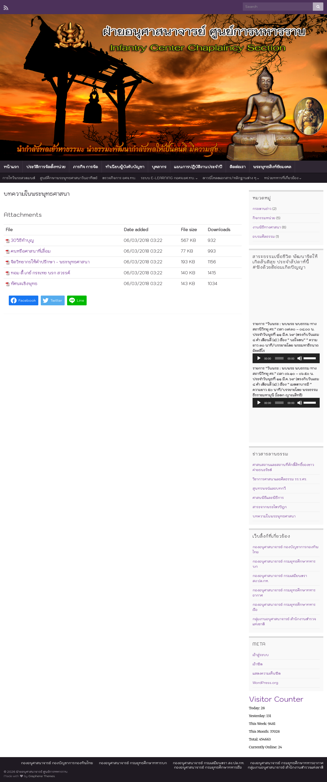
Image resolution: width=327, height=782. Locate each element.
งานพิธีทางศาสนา (267, 227)
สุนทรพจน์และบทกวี (269, 488)
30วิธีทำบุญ (22, 240)
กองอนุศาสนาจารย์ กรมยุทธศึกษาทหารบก (133, 763)
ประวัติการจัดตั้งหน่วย (45, 166)
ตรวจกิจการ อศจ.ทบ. (119, 178)
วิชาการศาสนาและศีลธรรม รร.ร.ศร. (280, 479)
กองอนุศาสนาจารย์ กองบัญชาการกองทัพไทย (57, 763)
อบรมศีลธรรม (264, 236)
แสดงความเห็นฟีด (267, 673)
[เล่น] (258, 358)
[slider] (279, 358)
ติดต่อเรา (237, 166)
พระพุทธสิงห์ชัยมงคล (272, 166)
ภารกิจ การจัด (85, 166)
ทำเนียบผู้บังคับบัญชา (124, 166)
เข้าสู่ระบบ (261, 655)
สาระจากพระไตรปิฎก (270, 507)
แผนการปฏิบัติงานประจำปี (198, 166)
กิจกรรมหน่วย (264, 218)
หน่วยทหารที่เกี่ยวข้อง (282, 178)
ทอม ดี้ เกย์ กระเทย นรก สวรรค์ (40, 273)
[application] (286, 358)
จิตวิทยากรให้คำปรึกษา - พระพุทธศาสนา (50, 262)
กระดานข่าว (262, 208)
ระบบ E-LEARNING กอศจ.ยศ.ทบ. (169, 178)
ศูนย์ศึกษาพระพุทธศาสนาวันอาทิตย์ (68, 178)
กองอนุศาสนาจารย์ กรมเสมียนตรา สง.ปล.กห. (208, 763)
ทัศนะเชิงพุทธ (24, 283)
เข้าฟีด (258, 664)
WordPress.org (265, 682)
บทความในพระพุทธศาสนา (274, 516)
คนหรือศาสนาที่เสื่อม (31, 251)
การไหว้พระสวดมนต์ (18, 178)
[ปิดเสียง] (299, 358)
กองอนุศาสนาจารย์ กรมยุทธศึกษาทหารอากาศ (286, 763)
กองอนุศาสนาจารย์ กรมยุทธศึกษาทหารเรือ (208, 767)
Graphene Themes (41, 776)
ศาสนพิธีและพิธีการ (268, 497)
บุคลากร (159, 166)
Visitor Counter (276, 699)
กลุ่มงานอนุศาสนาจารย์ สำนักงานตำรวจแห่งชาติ (285, 767)
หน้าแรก (11, 166)
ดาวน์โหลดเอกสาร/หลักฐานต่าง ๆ (231, 178)
